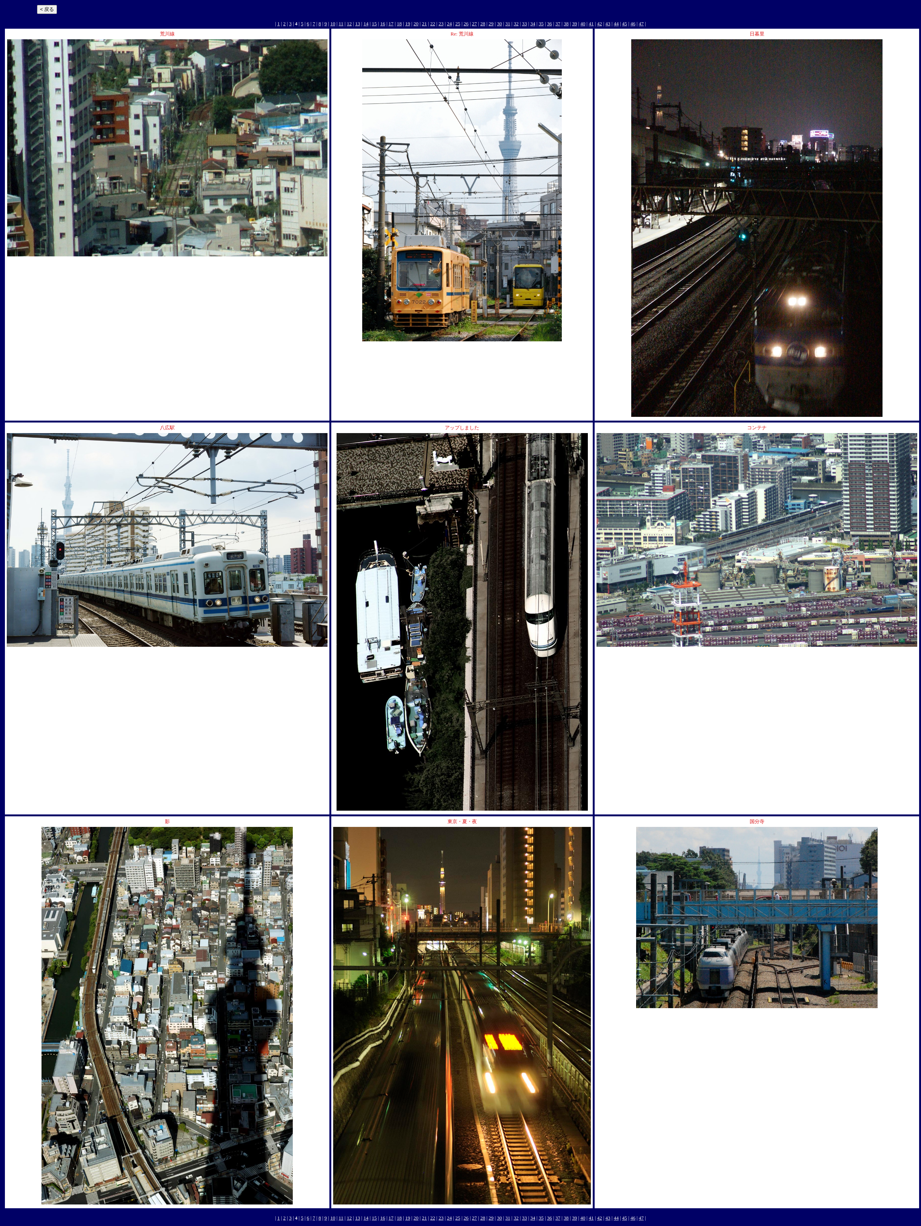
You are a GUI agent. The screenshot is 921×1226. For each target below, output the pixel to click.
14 (365, 23)
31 (507, 23)
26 (466, 23)
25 (457, 23)
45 (624, 23)
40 (582, 23)
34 (532, 23)
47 (641, 23)
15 (374, 23)
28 (482, 23)
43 (608, 23)
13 (357, 23)
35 (541, 23)
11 (341, 23)
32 (516, 23)
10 (332, 23)
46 (632, 23)
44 (616, 23)
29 (491, 23)
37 (557, 23)
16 (382, 23)
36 (549, 23)
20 (416, 23)
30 (499, 23)
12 (349, 23)
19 (407, 23)
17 (391, 23)
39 (574, 23)
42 (599, 23)
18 (399, 23)
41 (591, 23)
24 (449, 23)
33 (524, 23)
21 (424, 23)
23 (440, 23)
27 (474, 23)
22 (432, 23)
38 (566, 23)
